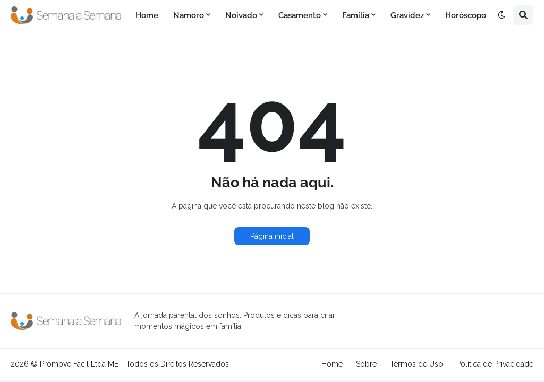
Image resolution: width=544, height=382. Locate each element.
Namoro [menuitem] (188, 15)
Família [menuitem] (355, 15)
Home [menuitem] (146, 15)
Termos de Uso (416, 364)
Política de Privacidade (494, 364)
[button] (501, 15)
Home (332, 364)
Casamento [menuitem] (299, 15)
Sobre (366, 364)
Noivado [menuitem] (241, 15)
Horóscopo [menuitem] (465, 15)
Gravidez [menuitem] (407, 15)
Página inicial (272, 236)
